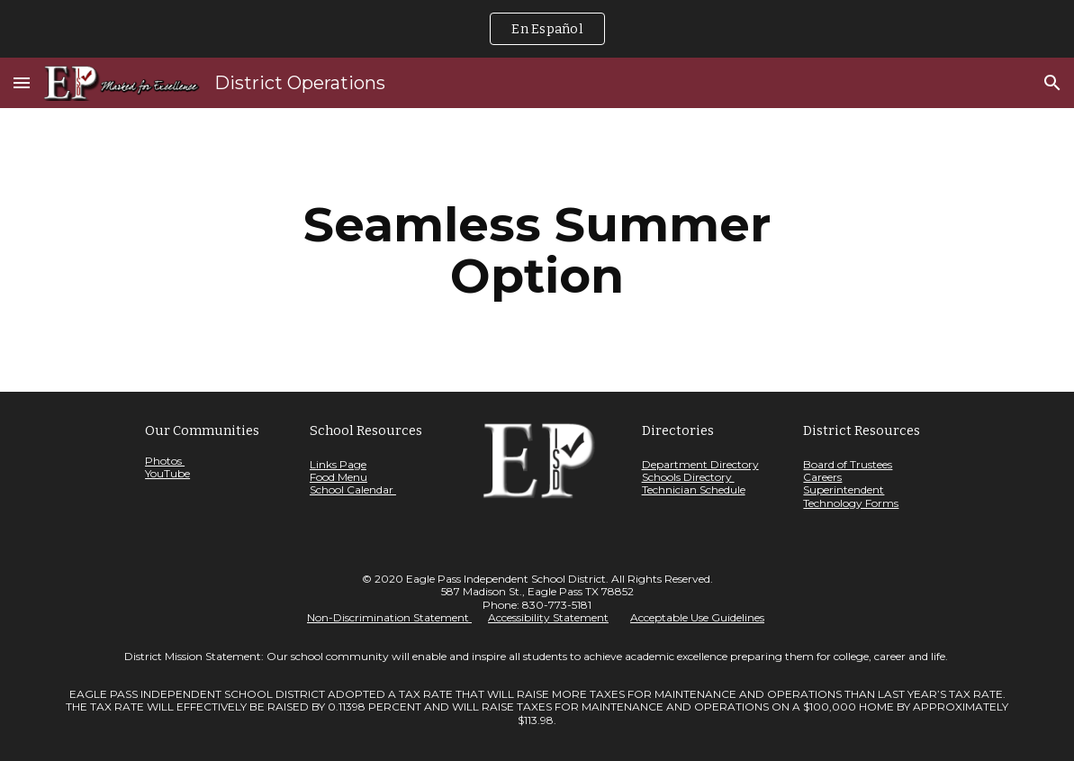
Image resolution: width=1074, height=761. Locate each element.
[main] (537, 250)
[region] (537, 29)
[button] (21, 82)
